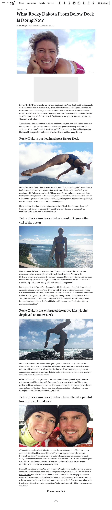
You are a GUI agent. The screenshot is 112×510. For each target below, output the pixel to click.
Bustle (45, 190)
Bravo (85, 190)
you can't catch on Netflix (46, 129)
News (21, 3)
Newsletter (103, 3)
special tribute (25, 475)
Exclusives (31, 3)
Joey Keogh (23, 25)
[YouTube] (64, 3)
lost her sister (79, 469)
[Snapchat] (83, 3)
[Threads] (88, 3)
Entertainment (22, 9)
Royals (42, 3)
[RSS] (93, 3)
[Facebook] (59, 3)
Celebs (50, 3)
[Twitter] (69, 3)
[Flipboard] (74, 3)
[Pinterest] (79, 3)
